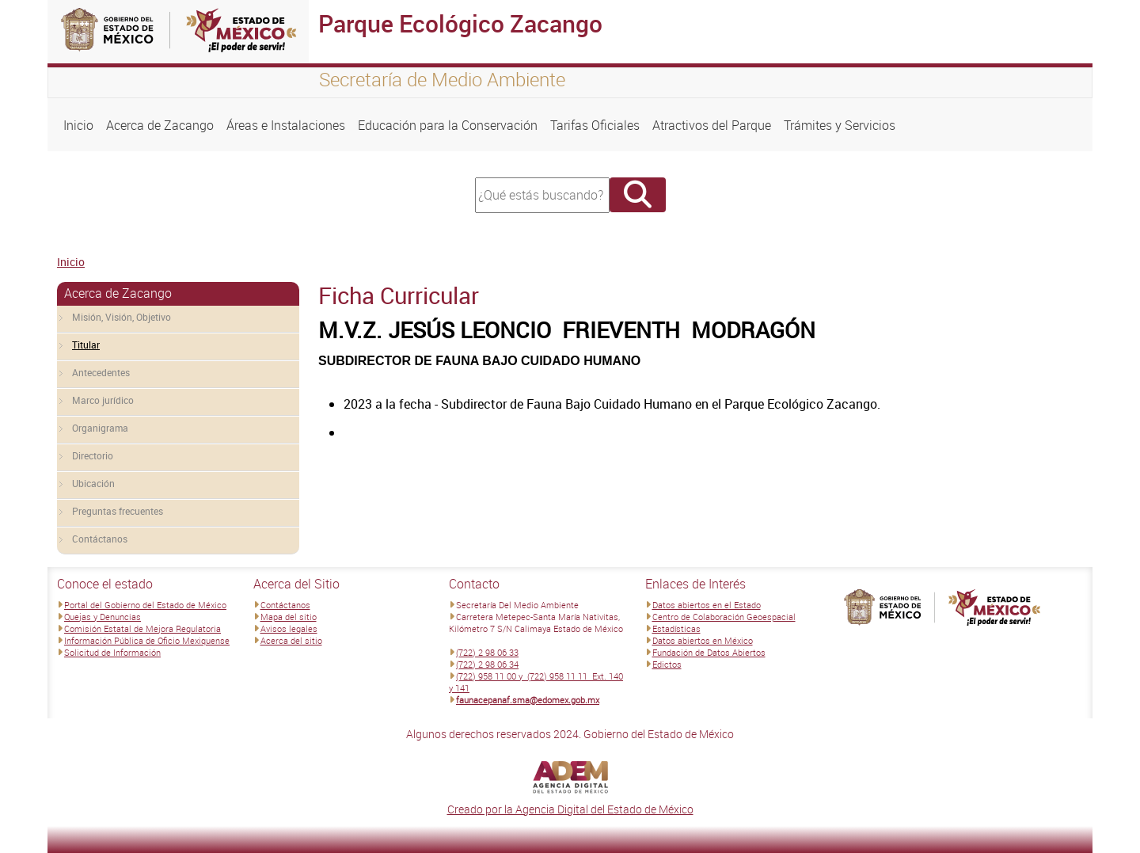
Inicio (78, 125)
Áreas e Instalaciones (285, 125)
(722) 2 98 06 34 (487, 664)
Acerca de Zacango (160, 125)
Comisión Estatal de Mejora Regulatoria (142, 628)
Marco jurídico (103, 400)
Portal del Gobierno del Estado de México (145, 605)
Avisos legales (288, 628)
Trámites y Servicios (839, 125)
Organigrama (100, 427)
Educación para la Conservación (448, 125)
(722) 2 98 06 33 (487, 652)
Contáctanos (99, 538)
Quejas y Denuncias (102, 617)
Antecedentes (101, 372)
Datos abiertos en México (702, 640)
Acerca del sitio (291, 640)
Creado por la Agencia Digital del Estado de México (570, 809)
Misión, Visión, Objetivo (121, 316)
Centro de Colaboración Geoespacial (724, 617)
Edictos (667, 664)
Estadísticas (676, 628)
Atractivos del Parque (711, 125)
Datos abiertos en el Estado (706, 605)
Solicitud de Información (112, 652)
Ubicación (93, 483)
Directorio (92, 455)
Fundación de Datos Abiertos (709, 652)
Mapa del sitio (288, 617)
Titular (86, 344)
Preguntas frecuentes (117, 511)
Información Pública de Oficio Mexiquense (147, 640)
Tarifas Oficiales (595, 125)
